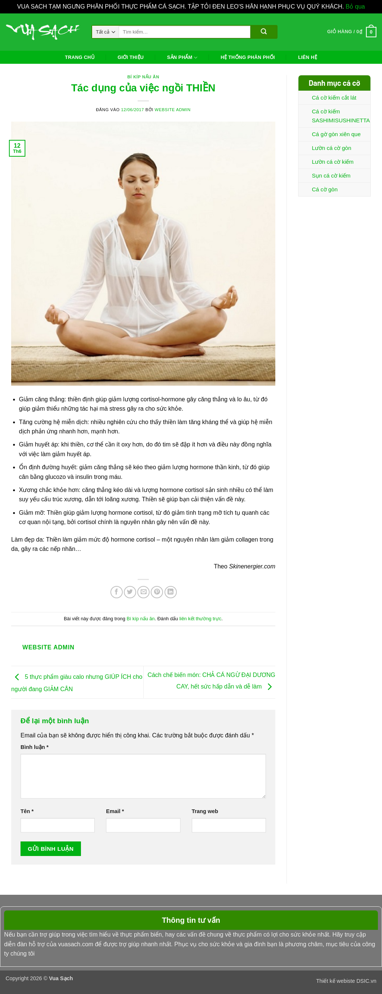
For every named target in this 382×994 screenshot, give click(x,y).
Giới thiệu (131, 57)
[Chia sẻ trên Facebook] (116, 592)
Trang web (205, 811)
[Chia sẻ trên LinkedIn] (171, 592)
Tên (27, 811)
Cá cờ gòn (325, 189)
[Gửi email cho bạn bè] (143, 592)
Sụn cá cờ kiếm (331, 175)
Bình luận (34, 747)
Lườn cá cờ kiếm (333, 162)
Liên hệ (307, 57)
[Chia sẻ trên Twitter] (130, 592)
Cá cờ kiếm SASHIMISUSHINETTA (341, 115)
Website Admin (173, 109)
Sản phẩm (182, 57)
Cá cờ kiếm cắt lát (334, 97)
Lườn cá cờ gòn (331, 148)
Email (115, 811)
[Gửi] (263, 32)
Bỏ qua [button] (355, 6)
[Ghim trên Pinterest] (157, 592)
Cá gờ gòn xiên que (336, 134)
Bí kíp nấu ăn (143, 77)
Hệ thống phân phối (247, 57)
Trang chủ (79, 57)
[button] (351, 32)
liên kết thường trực (200, 618)
